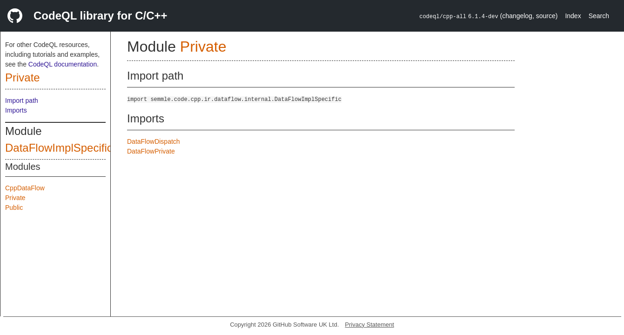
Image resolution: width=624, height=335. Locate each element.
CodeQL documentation (62, 64)
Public (14, 207)
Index (573, 16)
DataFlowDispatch (153, 141)
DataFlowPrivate (151, 151)
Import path (21, 100)
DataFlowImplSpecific (59, 147)
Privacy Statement (369, 324)
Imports (16, 110)
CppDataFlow (25, 188)
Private (22, 77)
